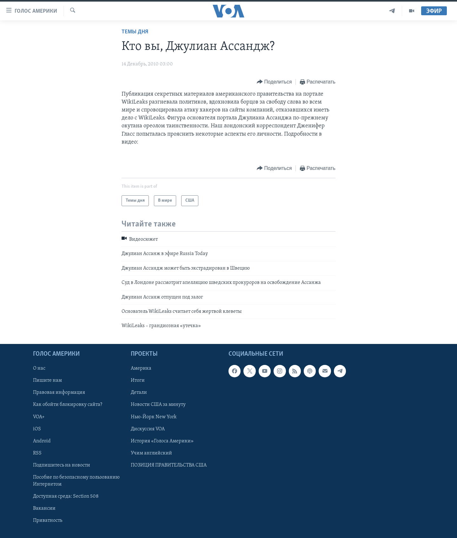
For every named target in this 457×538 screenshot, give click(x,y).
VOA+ (39, 416)
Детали (139, 392)
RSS (37, 452)
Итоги (138, 380)
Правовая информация (59, 392)
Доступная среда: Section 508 (66, 496)
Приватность (47, 520)
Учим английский (151, 452)
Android (42, 440)
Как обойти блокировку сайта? (67, 404)
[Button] (274, 82)
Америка (141, 368)
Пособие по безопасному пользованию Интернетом (76, 480)
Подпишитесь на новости (61, 464)
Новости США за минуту (158, 404)
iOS (37, 428)
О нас (39, 368)
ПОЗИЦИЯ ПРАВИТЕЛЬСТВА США (169, 464)
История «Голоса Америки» (162, 440)
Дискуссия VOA (148, 428)
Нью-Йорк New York (153, 416)
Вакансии (44, 508)
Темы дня (135, 32)
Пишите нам (47, 380)
